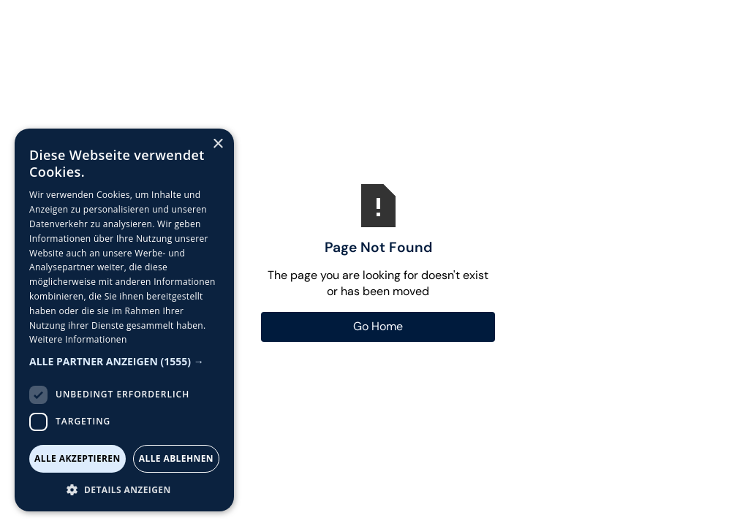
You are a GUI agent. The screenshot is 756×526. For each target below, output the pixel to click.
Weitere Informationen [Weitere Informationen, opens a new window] (78, 339)
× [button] (217, 144)
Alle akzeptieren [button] (77, 458)
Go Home (378, 326)
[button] (124, 361)
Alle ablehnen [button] (176, 458)
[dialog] (124, 320)
